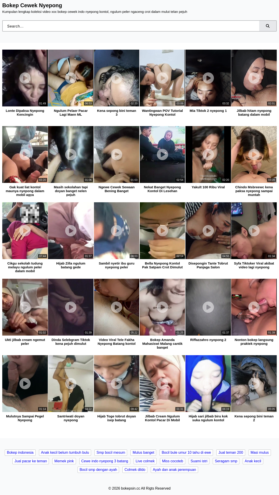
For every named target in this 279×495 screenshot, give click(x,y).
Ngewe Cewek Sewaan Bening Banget (116, 189)
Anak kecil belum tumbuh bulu (65, 452)
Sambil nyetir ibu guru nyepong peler (116, 265)
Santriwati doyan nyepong (70, 418)
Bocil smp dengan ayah (98, 470)
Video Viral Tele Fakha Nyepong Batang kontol (116, 341)
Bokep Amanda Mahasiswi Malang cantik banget (162, 343)
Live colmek (145, 461)
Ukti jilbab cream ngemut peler (25, 341)
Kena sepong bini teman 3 (116, 112)
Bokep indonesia (20, 452)
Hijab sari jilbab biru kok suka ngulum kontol (208, 418)
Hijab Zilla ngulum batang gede (70, 265)
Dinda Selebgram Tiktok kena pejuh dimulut (71, 341)
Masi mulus (260, 452)
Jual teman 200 (230, 452)
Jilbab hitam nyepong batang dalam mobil (254, 112)
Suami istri (199, 461)
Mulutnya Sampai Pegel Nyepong (25, 418)
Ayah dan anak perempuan (174, 470)
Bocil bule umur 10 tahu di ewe (186, 452)
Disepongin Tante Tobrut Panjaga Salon (208, 265)
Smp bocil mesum (110, 452)
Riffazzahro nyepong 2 (208, 340)
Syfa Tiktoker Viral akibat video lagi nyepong (254, 265)
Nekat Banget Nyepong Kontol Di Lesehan (162, 189)
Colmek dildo (134, 470)
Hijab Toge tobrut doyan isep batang (116, 418)
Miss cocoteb (172, 461)
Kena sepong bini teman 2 (253, 418)
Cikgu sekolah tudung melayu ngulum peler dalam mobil (25, 267)
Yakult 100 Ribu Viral (208, 187)
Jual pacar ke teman (30, 461)
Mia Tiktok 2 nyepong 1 (208, 111)
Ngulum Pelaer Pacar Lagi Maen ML (71, 112)
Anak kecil (253, 461)
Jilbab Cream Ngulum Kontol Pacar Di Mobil (162, 418)
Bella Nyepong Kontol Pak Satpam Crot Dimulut (162, 265)
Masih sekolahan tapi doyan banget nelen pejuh (71, 191)
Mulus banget (143, 452)
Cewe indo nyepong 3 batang (104, 461)
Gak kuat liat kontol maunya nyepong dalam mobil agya (25, 191)
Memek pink (64, 461)
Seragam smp (226, 461)
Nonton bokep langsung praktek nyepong (254, 341)
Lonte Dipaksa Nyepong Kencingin (25, 112)
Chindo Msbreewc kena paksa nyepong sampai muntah (254, 191)
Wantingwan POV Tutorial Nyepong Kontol (162, 112)
